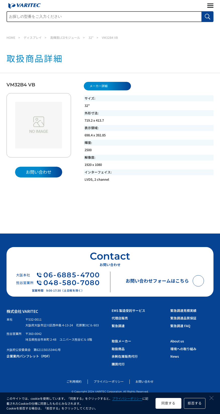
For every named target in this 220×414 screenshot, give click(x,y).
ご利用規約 (74, 381)
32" (91, 37)
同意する (168, 402)
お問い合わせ (144, 381)
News (174, 356)
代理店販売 (120, 318)
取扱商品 (118, 348)
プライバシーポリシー (127, 398)
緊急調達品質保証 (183, 318)
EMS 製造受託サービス (128, 310)
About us (177, 341)
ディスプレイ (33, 37)
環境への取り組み (183, 348)
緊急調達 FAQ (180, 325)
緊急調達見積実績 (183, 310)
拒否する (195, 402)
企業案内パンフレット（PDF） (29, 356)
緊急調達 (118, 325)
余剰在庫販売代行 (125, 356)
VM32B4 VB (110, 37)
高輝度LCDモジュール (65, 37)
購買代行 (118, 364)
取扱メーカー (121, 341)
